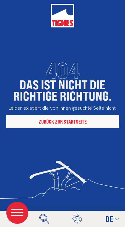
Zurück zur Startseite (63, 122)
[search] (44, 219)
